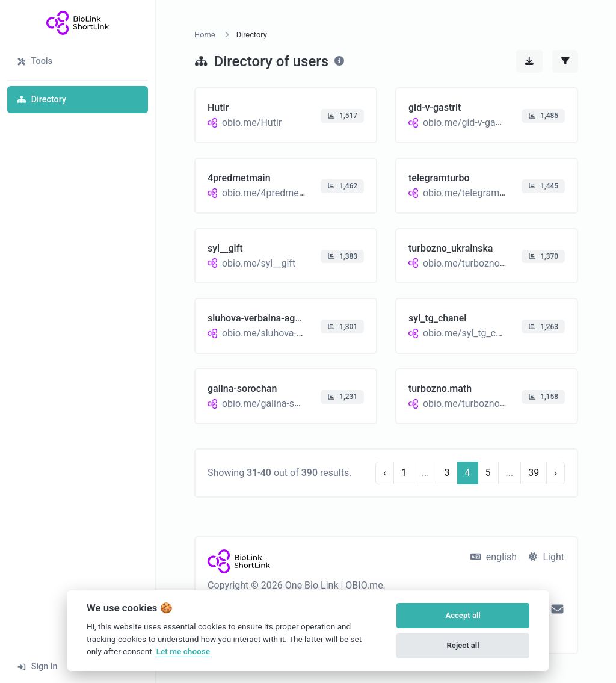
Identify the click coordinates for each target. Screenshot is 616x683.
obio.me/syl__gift (258, 262)
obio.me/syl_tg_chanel (471, 333)
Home (204, 34)
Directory (41, 99)
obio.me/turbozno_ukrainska (484, 262)
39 (533, 472)
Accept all (462, 615)
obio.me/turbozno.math (474, 403)
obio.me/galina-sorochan (275, 403)
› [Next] (555, 472)
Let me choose (183, 651)
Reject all (463, 645)
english (493, 557)
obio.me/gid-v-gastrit (468, 122)
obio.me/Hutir (252, 122)
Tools (34, 61)
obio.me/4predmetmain (272, 193)
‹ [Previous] (384, 472)
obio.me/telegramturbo (472, 193)
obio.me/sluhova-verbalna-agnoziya (298, 333)
